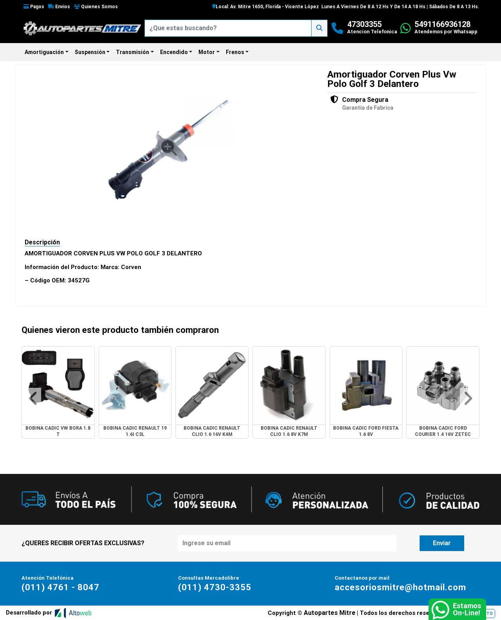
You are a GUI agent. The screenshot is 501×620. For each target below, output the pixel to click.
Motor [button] (206, 52)
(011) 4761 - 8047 (60, 587)
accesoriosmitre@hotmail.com (400, 587)
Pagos (33, 6)
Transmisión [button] (132, 52)
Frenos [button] (235, 52)
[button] (33, 398)
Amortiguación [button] (44, 52)
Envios (59, 6)
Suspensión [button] (90, 52)
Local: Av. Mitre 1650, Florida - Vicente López (265, 6)
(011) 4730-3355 (214, 587)
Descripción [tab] (42, 242)
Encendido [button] (174, 52)
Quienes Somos (96, 6)
